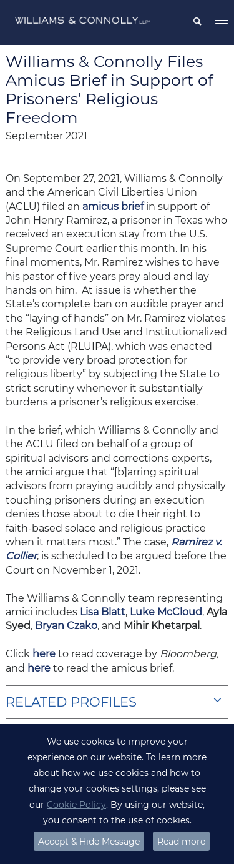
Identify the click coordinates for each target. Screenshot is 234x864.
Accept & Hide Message (89, 841)
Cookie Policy (76, 804)
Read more (181, 841)
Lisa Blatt (102, 612)
